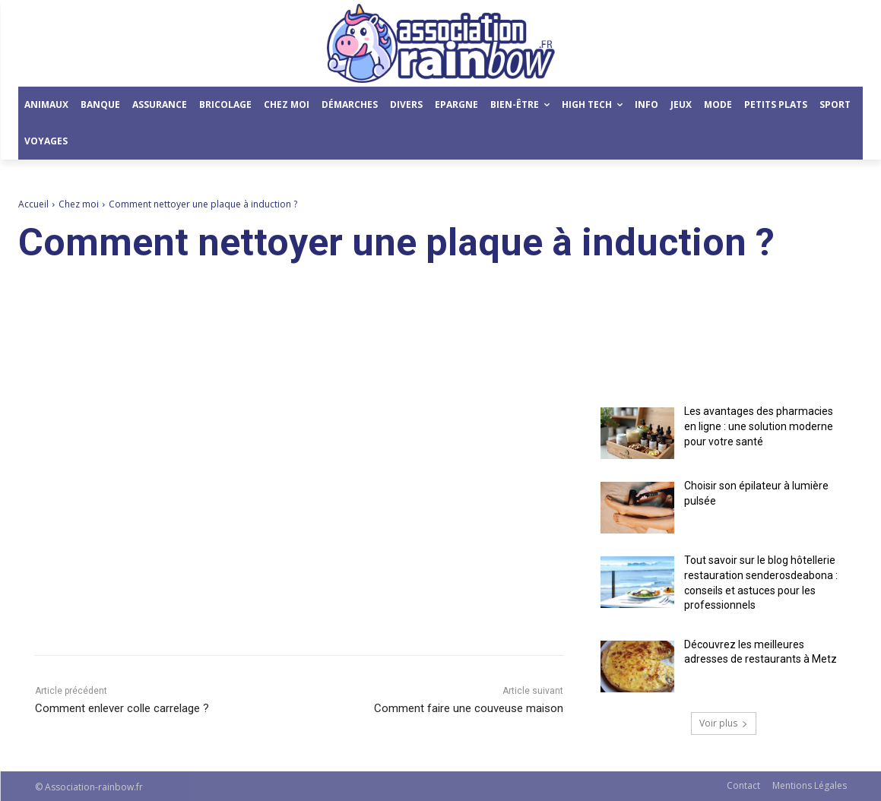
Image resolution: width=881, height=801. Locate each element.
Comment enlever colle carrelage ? (122, 708)
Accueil (33, 204)
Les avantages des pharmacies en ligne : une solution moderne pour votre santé (758, 426)
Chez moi (79, 204)
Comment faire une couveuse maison (468, 708)
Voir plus (723, 723)
